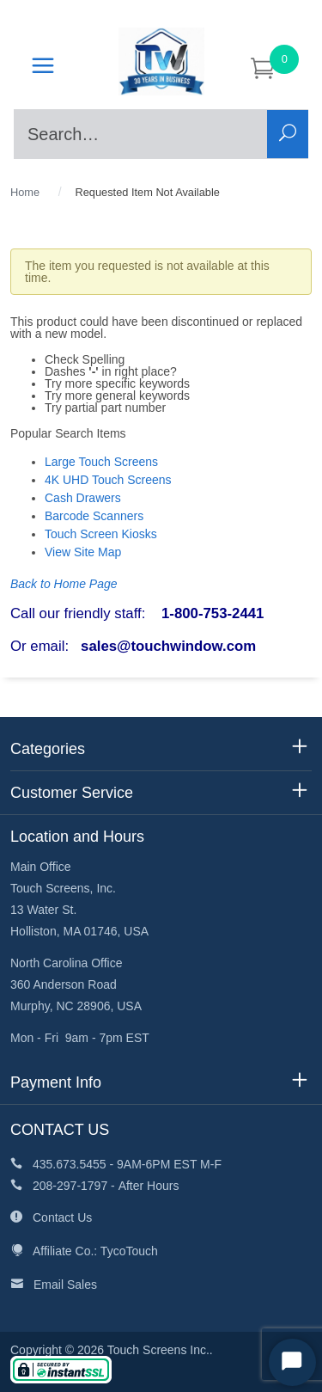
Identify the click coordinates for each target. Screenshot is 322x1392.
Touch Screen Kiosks (101, 534)
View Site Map (83, 552)
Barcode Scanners (94, 516)
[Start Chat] (292, 1362)
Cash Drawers (83, 498)
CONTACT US (59, 1129)
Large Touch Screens (101, 462)
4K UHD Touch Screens (108, 480)
